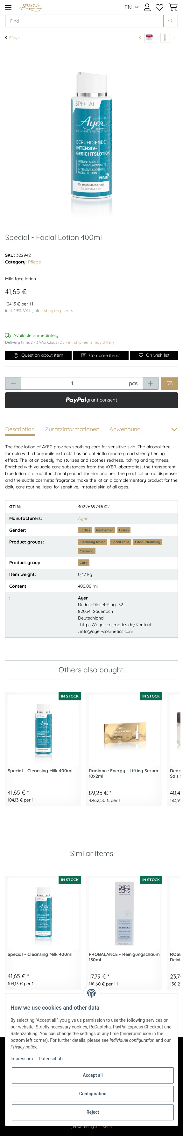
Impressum (22, 1058)
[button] (147, 7)
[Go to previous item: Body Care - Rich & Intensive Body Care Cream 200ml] (147, 38)
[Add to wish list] (154, 355)
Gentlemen (104, 530)
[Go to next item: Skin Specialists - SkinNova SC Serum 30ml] (168, 38)
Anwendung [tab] (125, 429)
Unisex (124, 530)
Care (84, 562)
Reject (93, 1112)
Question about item (38, 355)
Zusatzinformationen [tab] (72, 429)
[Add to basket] (169, 383)
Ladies (85, 530)
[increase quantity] (150, 383)
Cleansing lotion (92, 542)
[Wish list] (159, 7)
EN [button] (128, 7)
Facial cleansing (147, 542)
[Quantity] (72, 383)
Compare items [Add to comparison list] (101, 355)
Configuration (92, 1093)
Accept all (92, 1075)
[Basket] (172, 7)
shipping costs (58, 310)
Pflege (34, 262)
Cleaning (87, 551)
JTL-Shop (103, 1126)
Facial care (120, 542)
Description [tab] (20, 429)
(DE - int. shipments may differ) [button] (86, 342)
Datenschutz (51, 1058)
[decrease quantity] (13, 383)
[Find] (84, 21)
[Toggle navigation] (8, 7)
